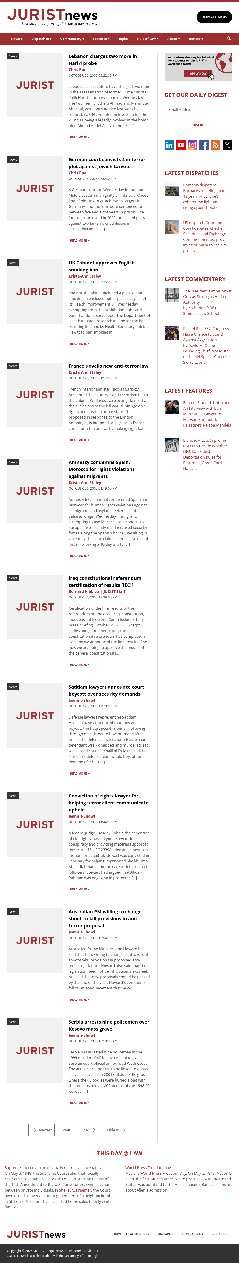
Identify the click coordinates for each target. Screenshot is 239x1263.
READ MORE (79, 136)
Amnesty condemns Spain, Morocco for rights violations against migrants (102, 469)
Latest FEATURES (188, 390)
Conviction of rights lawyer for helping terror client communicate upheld (108, 803)
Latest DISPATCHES (191, 173)
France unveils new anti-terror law (108, 366)
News (16, 38)
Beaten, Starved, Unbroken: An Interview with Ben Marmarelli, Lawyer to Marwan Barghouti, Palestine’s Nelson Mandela (207, 414)
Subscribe (198, 125)
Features (101, 38)
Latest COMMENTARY (195, 279)
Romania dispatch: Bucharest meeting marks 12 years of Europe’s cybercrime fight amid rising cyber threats (205, 196)
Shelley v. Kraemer (75, 1190)
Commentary (72, 38)
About (173, 38)
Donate (196, 38)
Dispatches (41, 38)
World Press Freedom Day (163, 1173)
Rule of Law (147, 38)
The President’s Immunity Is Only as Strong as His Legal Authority (207, 296)
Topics (123, 38)
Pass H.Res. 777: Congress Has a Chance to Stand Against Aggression (206, 334)
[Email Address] (198, 109)
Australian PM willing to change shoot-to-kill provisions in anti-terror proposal (105, 918)
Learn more (220, 1184)
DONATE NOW (214, 17)
